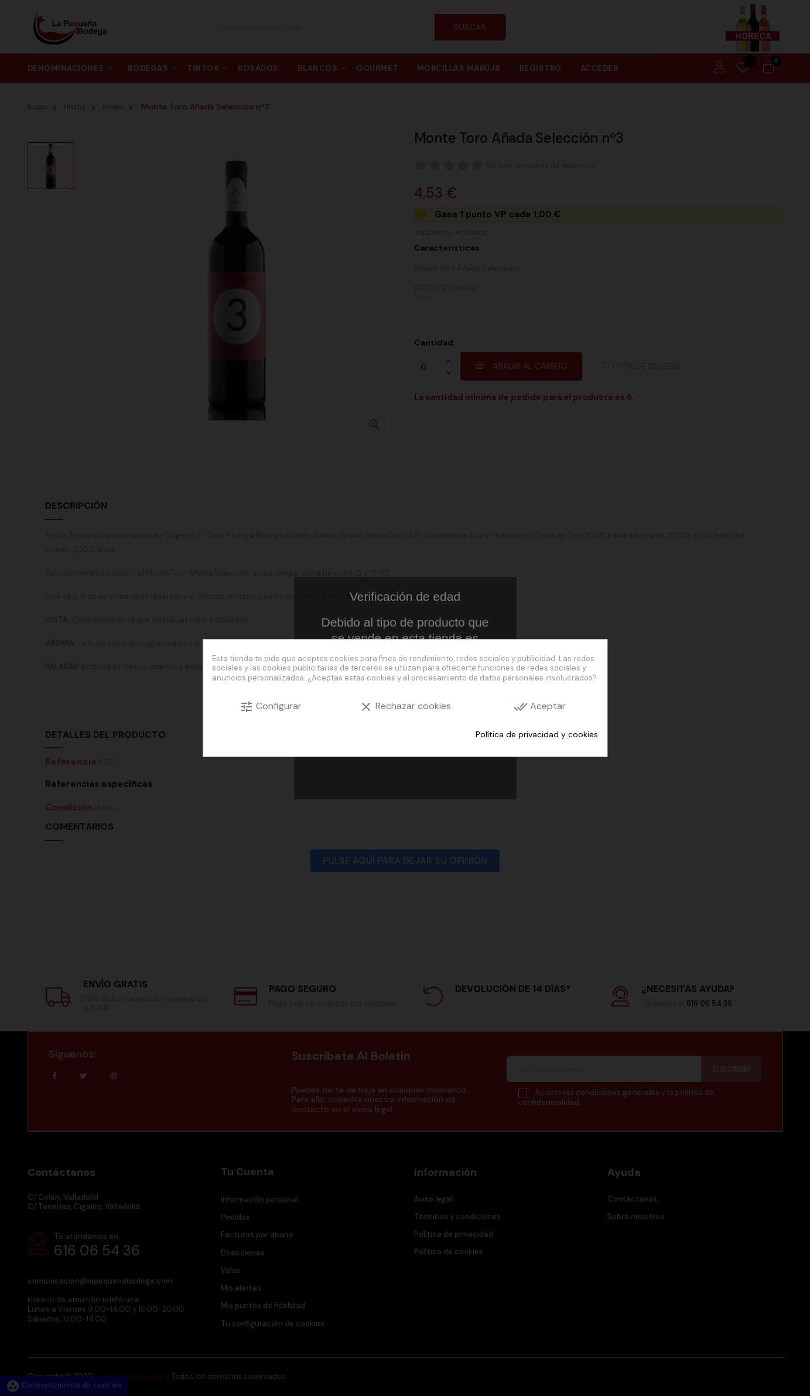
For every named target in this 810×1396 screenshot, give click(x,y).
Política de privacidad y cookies (537, 733)
